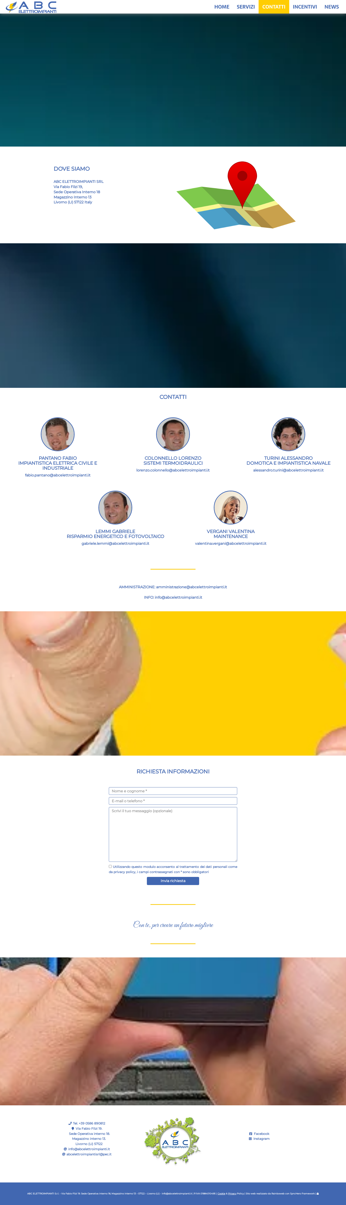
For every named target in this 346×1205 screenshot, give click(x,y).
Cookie (221, 1193)
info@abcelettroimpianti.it (178, 597)
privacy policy (124, 872)
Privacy (232, 1193)
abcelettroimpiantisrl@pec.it (89, 1154)
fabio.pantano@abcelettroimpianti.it (58, 475)
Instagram (259, 1139)
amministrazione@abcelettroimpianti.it (191, 587)
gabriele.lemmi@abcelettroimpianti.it (115, 543)
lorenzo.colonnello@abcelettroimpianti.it (173, 470)
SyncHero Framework (302, 1193)
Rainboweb (278, 1193)
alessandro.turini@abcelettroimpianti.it (288, 470)
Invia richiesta (173, 881)
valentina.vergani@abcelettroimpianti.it (230, 543)
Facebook (259, 1134)
